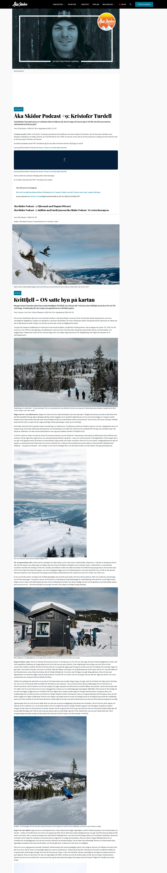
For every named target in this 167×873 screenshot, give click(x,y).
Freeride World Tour (40, 221)
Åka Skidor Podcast (26, 221)
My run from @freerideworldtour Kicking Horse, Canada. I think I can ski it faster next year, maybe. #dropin (58, 192)
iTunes (46, 147)
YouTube (53, 147)
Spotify (64, 147)
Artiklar (16, 221)
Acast (41, 147)
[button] (58, 4)
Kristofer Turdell (35, 196)
